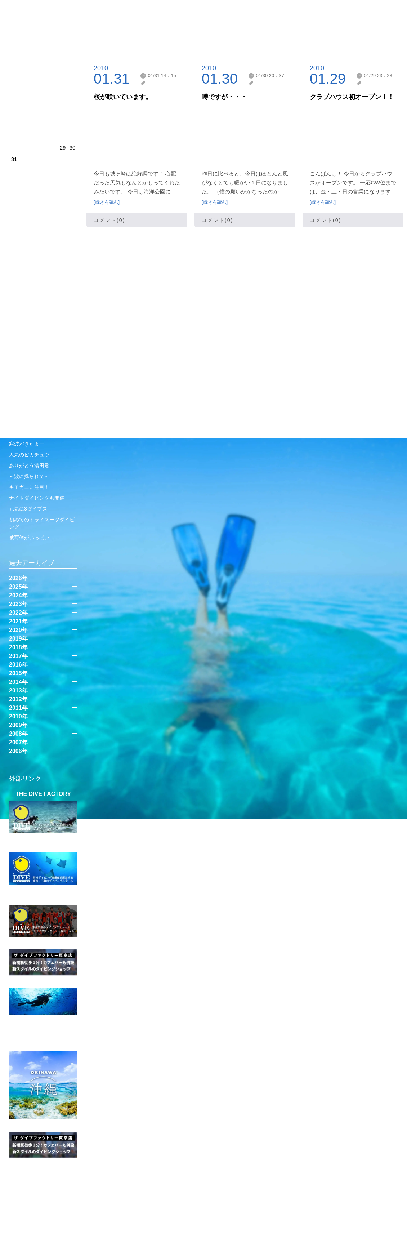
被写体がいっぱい (29, 537)
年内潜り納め (24, 224)
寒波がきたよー (26, 444)
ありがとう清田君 (29, 465)
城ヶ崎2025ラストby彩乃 (37, 393)
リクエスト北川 (26, 307)
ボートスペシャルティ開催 (39, 372)
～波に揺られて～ (29, 476)
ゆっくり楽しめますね (34, 433)
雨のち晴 (19, 296)
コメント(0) (109, 220)
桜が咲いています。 (123, 97)
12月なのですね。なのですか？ (39, 407)
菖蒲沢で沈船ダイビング (36, 328)
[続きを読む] (107, 202)
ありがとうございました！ (39, 235)
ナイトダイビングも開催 (36, 498)
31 (14, 159)
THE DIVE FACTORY (43, 794)
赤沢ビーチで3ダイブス (35, 318)
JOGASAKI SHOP (85, 20)
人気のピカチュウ (29, 455)
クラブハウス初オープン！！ (352, 97)
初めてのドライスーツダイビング (42, 523)
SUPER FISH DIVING (43, 1044)
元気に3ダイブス (28, 509)
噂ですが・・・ (224, 97)
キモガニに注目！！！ (34, 487)
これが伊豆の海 (26, 422)
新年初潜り (21, 213)
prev (10, 77)
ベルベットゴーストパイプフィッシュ (42, 270)
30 (73, 147)
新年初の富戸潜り (29, 202)
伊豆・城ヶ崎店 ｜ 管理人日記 (47, 34)
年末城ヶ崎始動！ (29, 256)
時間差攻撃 (21, 350)
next (76, 76)
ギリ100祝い (23, 285)
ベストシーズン (26, 246)
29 (63, 147)
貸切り (16, 383)
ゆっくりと (21, 361)
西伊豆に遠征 (24, 339)
